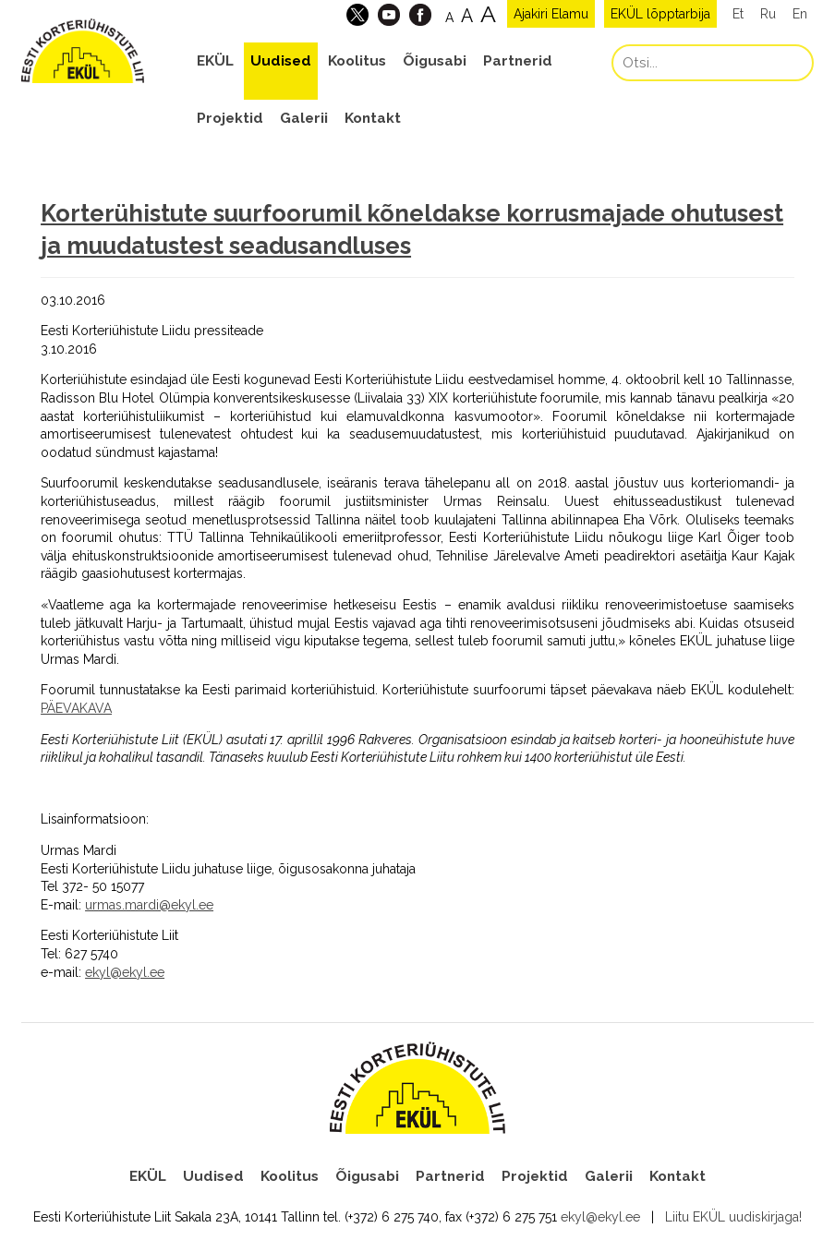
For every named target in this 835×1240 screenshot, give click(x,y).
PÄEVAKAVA (76, 708)
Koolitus (357, 61)
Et (738, 13)
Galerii (304, 118)
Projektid (230, 118)
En (800, 13)
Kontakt (373, 118)
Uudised (280, 61)
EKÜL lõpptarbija (660, 13)
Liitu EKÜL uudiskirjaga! (733, 1217)
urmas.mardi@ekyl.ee (149, 904)
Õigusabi (434, 61)
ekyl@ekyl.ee (124, 972)
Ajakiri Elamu (551, 13)
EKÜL (215, 61)
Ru (768, 13)
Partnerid (517, 61)
